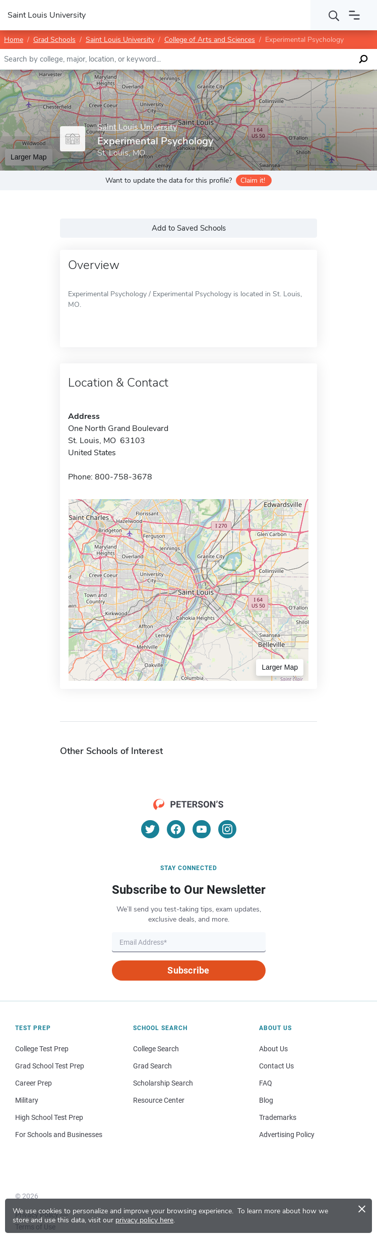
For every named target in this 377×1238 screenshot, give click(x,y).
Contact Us (276, 1066)
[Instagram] (227, 829)
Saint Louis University (120, 39)
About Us (273, 1049)
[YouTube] (202, 829)
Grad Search (152, 1066)
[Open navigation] (354, 15)
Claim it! (252, 180)
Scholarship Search (163, 1083)
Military (26, 1100)
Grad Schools (54, 39)
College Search (156, 1049)
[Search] (334, 15)
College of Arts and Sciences (209, 39)
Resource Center (158, 1100)
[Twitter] (150, 829)
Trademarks (277, 1117)
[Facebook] (176, 829)
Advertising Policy (287, 1135)
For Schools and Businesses (58, 1135)
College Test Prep (42, 1049)
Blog (266, 1100)
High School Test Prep (49, 1117)
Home (13, 39)
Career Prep (33, 1083)
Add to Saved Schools (189, 228)
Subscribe (188, 970)
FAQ (265, 1083)
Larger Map (29, 157)
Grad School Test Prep (49, 1066)
